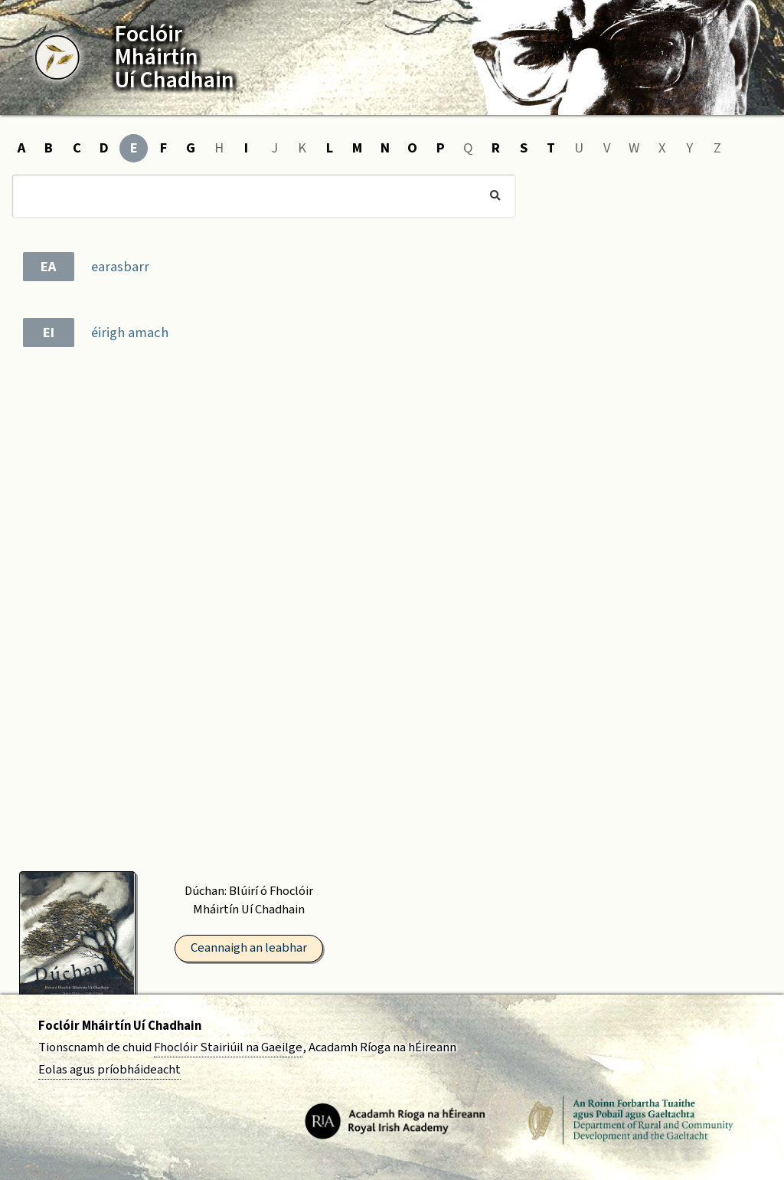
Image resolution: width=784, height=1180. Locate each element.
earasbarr (120, 267)
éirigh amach (129, 333)
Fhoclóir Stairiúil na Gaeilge (228, 1047)
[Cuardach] (263, 196)
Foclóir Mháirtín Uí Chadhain (119, 1026)
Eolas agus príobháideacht (109, 1069)
